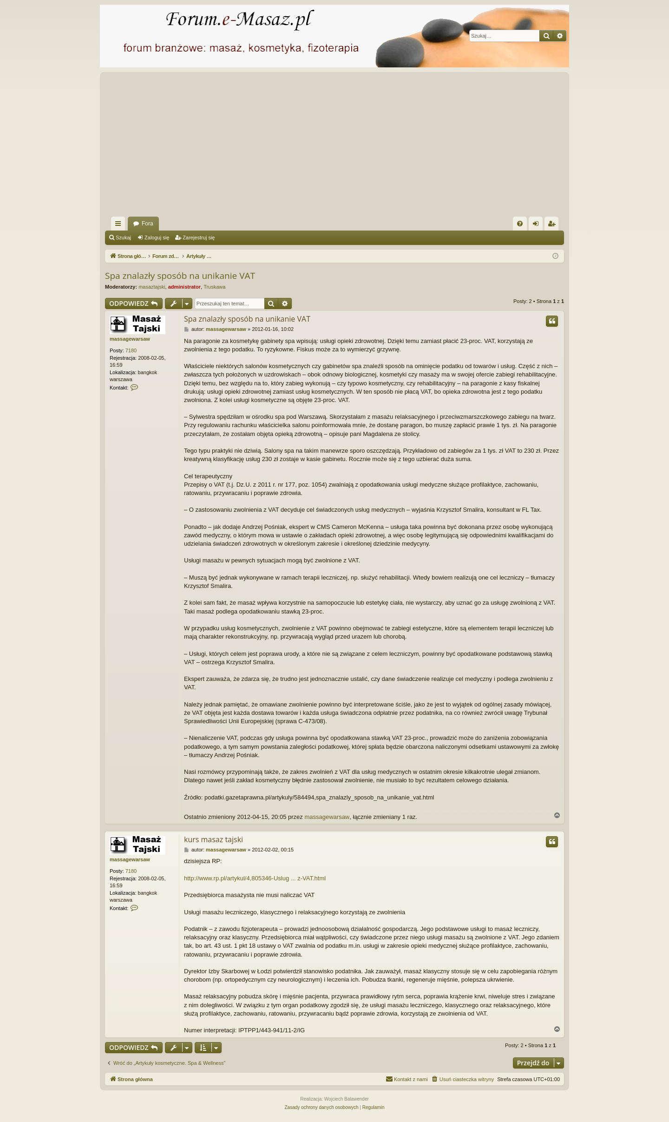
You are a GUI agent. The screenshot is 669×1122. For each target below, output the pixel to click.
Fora (147, 223)
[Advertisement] (383, 147)
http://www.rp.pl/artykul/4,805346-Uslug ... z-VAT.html (255, 878)
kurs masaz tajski (213, 839)
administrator (184, 287)
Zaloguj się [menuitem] (538, 225)
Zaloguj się (156, 237)
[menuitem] (520, 224)
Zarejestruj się (199, 237)
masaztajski (151, 287)
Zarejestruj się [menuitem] (553, 225)
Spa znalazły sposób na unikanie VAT (180, 276)
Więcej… (120, 225)
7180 (131, 350)
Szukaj (123, 237)
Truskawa (214, 287)
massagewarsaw (130, 339)
